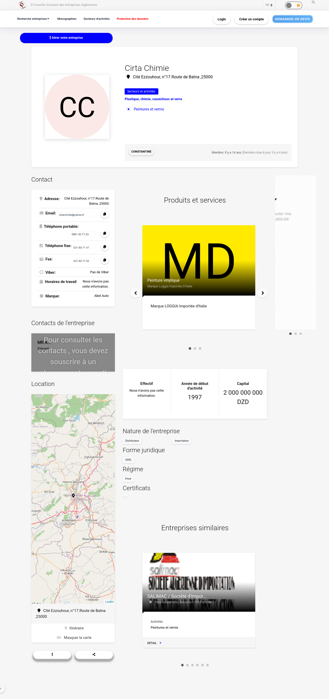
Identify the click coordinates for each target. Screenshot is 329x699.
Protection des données (139, 19)
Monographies (69, 19)
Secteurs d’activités (101, 19)
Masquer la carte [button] (74, 637)
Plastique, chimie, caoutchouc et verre (153, 99)
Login (222, 19)
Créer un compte (251, 19)
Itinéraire (74, 627)
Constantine (141, 152)
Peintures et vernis (149, 109)
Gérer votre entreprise (66, 38)
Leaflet (109, 600)
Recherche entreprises (33, 19)
